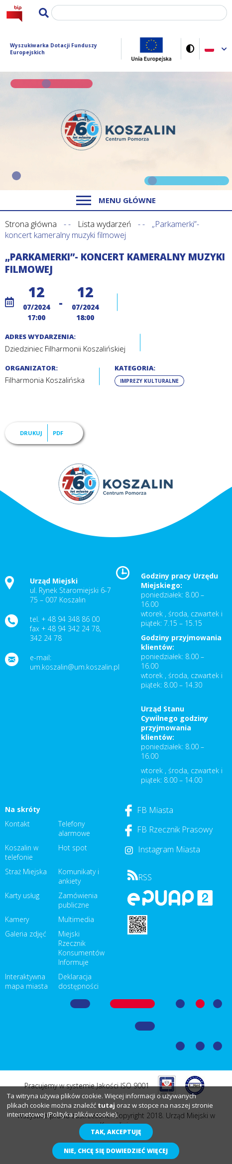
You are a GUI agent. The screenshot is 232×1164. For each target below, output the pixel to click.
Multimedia (76, 919)
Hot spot (72, 847)
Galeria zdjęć (25, 933)
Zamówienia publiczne (78, 900)
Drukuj (31, 433)
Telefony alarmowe (74, 828)
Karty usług (22, 895)
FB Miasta (149, 810)
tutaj (106, 1105)
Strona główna (31, 224)
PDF (58, 433)
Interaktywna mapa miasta (26, 981)
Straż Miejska (26, 871)
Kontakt (17, 823)
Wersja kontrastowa (190, 48)
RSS (139, 877)
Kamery (17, 919)
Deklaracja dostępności (78, 981)
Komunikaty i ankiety (78, 876)
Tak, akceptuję (116, 1132)
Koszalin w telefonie (21, 852)
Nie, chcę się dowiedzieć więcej (116, 1151)
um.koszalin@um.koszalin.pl (74, 667)
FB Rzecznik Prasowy (169, 829)
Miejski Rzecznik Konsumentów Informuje (81, 948)
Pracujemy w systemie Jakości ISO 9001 (86, 1085)
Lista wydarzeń (104, 224)
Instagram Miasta (162, 849)
